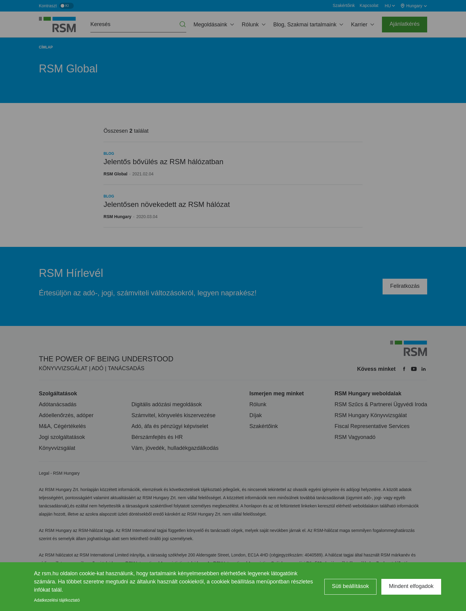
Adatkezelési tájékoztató (57, 600)
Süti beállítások (350, 586)
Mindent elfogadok (411, 586)
